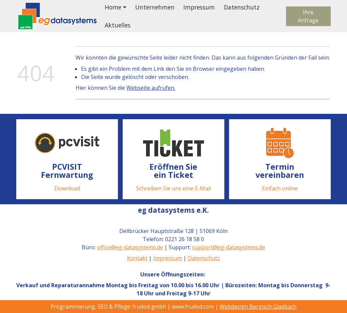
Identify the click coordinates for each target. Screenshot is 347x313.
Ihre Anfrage (308, 16)
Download (67, 188)
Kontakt (137, 258)
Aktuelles (117, 25)
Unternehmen (155, 7)
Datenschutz (242, 7)
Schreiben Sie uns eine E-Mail (173, 188)
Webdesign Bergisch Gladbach (258, 306)
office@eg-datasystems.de (130, 247)
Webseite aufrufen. (150, 87)
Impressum (199, 7)
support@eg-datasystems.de (228, 247)
